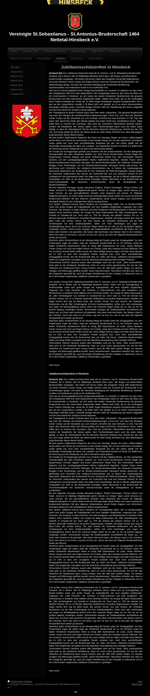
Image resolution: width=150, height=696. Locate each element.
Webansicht (137, 684)
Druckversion (15, 681)
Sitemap (28, 681)
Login (139, 681)
